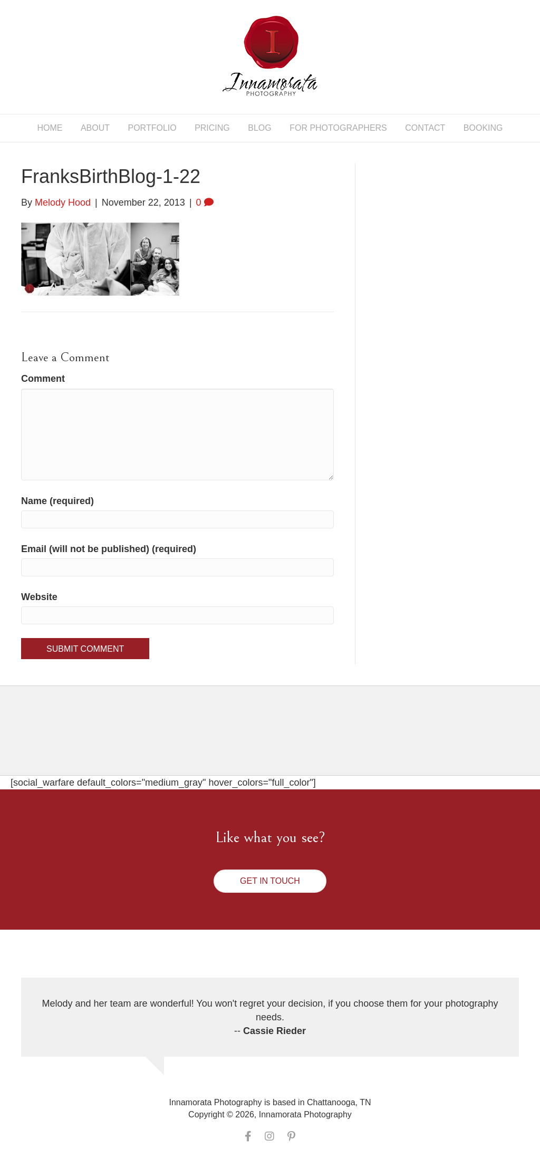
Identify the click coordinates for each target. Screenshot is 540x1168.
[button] (270, 881)
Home (49, 127)
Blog (259, 127)
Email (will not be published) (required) (108, 549)
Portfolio (152, 127)
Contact (425, 127)
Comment (43, 378)
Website (39, 597)
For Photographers (338, 127)
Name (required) (57, 501)
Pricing (212, 127)
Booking (483, 127)
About (95, 127)
